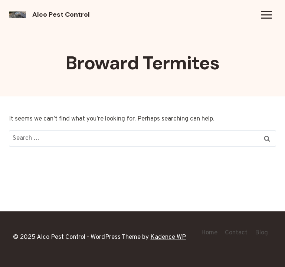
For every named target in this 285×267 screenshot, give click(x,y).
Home (209, 233)
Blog (261, 233)
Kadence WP (168, 237)
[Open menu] (266, 14)
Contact (236, 233)
